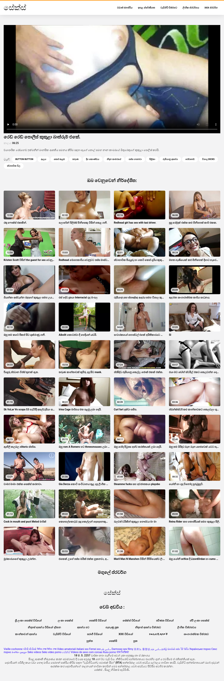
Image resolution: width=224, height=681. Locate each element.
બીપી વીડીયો (29, 649)
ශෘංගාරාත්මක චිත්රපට (196, 634)
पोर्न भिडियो (123, 652)
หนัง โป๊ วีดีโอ (182, 649)
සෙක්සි (113, 640)
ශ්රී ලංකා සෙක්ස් (199, 620)
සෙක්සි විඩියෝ (97, 620)
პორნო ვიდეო (19, 652)
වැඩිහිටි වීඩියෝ (62, 634)
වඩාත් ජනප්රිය (124, 7)
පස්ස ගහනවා (135, 159)
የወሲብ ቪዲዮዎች (158, 634)
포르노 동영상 (142, 649)
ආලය (43, 159)
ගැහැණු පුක (112, 627)
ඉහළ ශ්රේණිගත (146, 7)
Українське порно (200, 649)
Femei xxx (94, 649)
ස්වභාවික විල (13, 166)
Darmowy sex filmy (122, 649)
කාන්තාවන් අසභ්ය (26, 634)
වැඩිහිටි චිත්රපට (168, 7)
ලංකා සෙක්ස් (65, 620)
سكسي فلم (106, 649)
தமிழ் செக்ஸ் (168, 649)
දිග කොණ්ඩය (92, 159)
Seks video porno (51, 652)
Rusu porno (109, 652)
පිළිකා (152, 159)
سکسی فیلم (156, 649)
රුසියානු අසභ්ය (170, 159)
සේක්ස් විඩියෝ (131, 620)
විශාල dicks (208, 159)
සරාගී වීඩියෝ (95, 634)
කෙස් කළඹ (59, 159)
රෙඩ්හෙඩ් (190, 159)
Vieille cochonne (13, 649)
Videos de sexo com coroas (86, 652)
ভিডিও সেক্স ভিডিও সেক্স (47, 649)
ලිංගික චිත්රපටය (186, 627)
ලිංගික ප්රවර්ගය (191, 7)
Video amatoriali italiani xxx (73, 649)
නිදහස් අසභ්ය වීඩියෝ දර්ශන (44, 627)
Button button (24, 159)
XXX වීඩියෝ (126, 634)
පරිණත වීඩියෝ (165, 620)
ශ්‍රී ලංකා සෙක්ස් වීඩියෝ (28, 620)
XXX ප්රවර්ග (211, 7)
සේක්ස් (66, 652)
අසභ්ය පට (83, 627)
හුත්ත (90, 640)
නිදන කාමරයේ (114, 159)
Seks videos (34, 652)
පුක (135, 640)
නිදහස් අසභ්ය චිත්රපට (148, 627)
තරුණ (75, 159)
